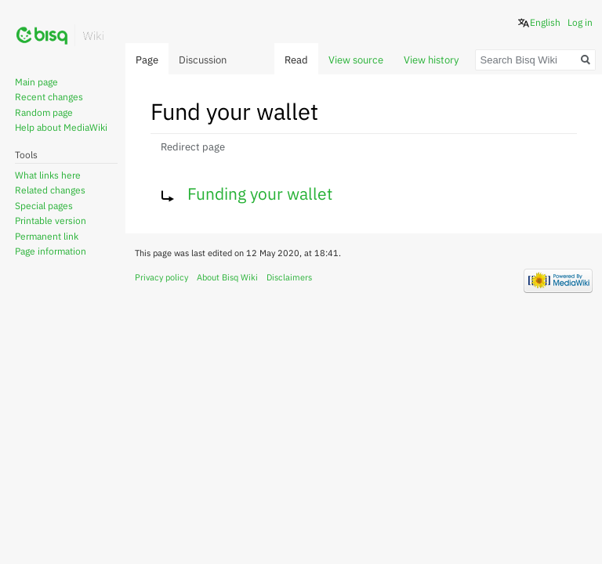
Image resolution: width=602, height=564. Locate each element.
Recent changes (49, 97)
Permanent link (46, 236)
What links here (48, 175)
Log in (580, 22)
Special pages (44, 206)
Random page (44, 112)
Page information (50, 251)
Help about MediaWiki (61, 127)
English (545, 22)
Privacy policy (161, 277)
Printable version (50, 220)
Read (296, 60)
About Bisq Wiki (227, 277)
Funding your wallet (259, 193)
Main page (36, 82)
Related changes (50, 190)
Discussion (203, 60)
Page (147, 60)
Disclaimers (289, 277)
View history (431, 60)
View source (355, 60)
